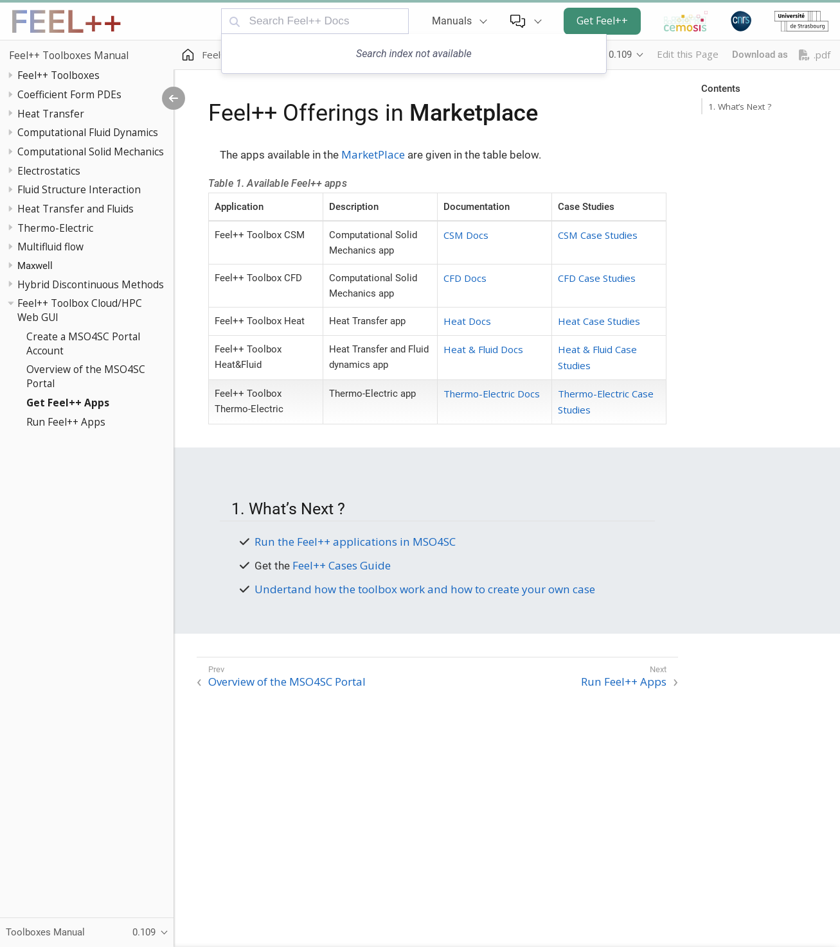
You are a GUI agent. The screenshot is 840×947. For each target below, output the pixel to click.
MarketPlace (373, 154)
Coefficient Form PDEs (69, 94)
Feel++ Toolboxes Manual (69, 55)
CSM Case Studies (598, 235)
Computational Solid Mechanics (90, 151)
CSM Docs (465, 235)
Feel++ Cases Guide (341, 565)
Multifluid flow (50, 246)
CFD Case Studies (597, 278)
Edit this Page (688, 54)
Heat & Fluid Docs (483, 349)
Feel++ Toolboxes (58, 75)
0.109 (620, 54)
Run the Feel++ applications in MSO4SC (355, 541)
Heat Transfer (50, 114)
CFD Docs (465, 278)
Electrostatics (48, 171)
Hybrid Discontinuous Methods (90, 284)
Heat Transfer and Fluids (75, 209)
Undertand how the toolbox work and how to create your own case (425, 589)
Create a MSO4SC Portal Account (83, 343)
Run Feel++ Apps (65, 422)
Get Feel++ (602, 20)
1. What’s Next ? (739, 106)
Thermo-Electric (55, 228)
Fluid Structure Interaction (79, 189)
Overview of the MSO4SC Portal (85, 376)
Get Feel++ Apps (67, 402)
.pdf (814, 54)
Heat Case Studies (599, 321)
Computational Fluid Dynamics (87, 132)
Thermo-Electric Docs (491, 393)
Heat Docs (467, 321)
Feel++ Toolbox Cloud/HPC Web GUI (79, 310)
